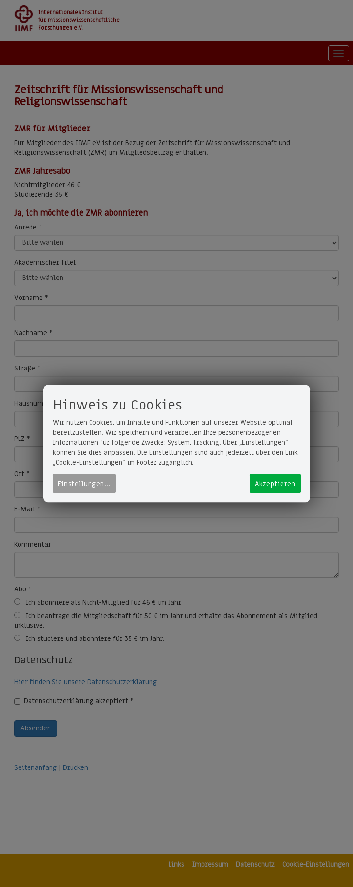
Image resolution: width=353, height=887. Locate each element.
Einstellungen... (84, 483)
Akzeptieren (275, 483)
